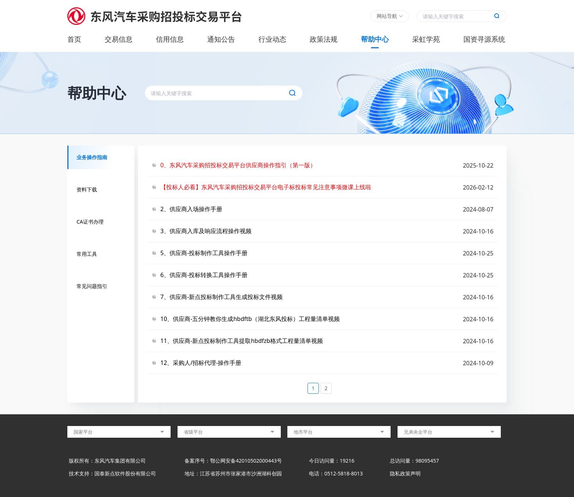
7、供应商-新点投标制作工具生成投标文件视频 (221, 297)
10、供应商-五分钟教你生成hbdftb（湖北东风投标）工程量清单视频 (250, 319)
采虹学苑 (426, 39)
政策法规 (324, 39)
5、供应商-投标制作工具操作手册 (203, 253)
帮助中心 (375, 39)
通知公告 (221, 39)
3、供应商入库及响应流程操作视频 (205, 231)
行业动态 (272, 39)
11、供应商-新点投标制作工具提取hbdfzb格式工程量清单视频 (241, 341)
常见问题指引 (92, 286)
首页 (74, 39)
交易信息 (119, 39)
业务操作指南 (92, 157)
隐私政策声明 (405, 473)
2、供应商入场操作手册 (191, 209)
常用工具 (87, 253)
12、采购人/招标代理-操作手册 (200, 363)
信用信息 (170, 39)
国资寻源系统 (484, 39)
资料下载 (87, 189)
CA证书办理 (90, 221)
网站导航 (387, 15)
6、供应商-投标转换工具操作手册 (203, 275)
